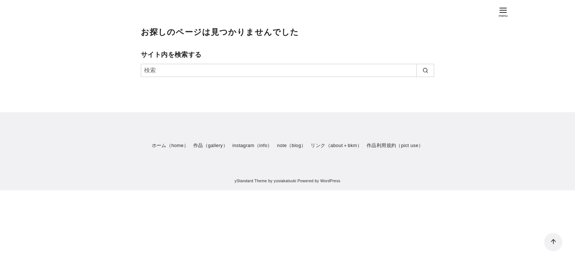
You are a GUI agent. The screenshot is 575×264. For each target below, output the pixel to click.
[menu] (503, 11)
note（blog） (291, 145)
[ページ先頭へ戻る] (553, 242)
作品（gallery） (210, 145)
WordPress (330, 181)
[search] (425, 70)
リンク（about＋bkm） (336, 145)
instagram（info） (252, 145)
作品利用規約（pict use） (395, 145)
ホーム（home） (170, 145)
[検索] (287, 70)
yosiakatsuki (285, 181)
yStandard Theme (251, 181)
